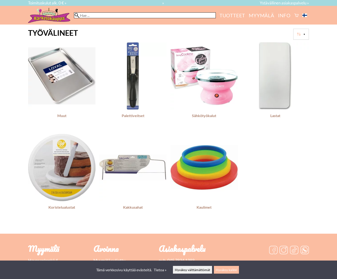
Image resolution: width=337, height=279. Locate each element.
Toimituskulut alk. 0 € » (47, 2)
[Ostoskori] (296, 15)
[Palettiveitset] (133, 86)
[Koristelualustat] (61, 178)
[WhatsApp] (304, 250)
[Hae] (145, 15)
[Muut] (61, 86)
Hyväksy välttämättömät (192, 270)
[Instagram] (283, 250)
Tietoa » (160, 270)
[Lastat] (275, 86)
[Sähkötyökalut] (204, 86)
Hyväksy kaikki (226, 270)
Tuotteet (232, 15)
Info (284, 15)
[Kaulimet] (204, 178)
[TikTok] (294, 250)
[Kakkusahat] (133, 178)
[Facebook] (273, 250)
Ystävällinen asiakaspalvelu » (284, 2)
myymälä (261, 15)
